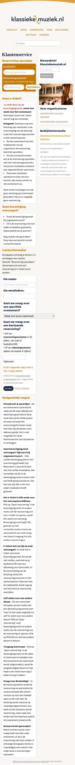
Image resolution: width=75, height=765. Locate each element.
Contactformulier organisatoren (54, 121)
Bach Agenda (62, 29)
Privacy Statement (22, 388)
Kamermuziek (37, 29)
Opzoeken (33, 87)
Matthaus (31, 35)
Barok (23, 29)
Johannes (44, 35)
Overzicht (12, 29)
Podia (49, 29)
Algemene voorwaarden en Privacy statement (31, 761)
